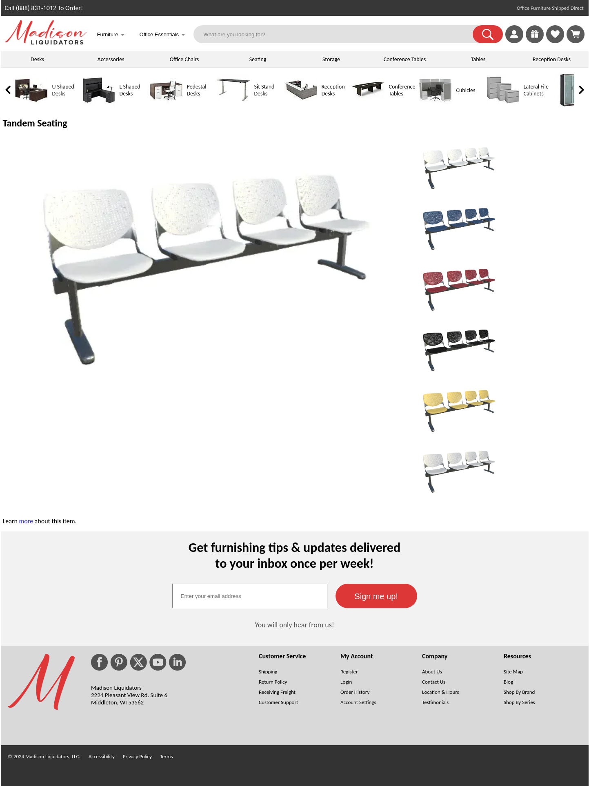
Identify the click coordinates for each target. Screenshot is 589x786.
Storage (331, 59)
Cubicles (466, 90)
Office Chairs (184, 59)
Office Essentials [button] (163, 35)
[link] (576, 34)
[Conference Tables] (368, 104)
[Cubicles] (435, 104)
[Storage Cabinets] (570, 104)
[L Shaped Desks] (98, 104)
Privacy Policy (137, 756)
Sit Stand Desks (264, 90)
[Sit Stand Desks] (233, 104)
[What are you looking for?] (338, 34)
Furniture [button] (111, 35)
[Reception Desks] (300, 104)
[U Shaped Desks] (31, 104)
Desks (37, 59)
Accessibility (102, 756)
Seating (258, 59)
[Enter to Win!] (535, 41)
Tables (478, 59)
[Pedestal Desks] (166, 104)
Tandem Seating (35, 123)
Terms (166, 756)
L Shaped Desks (130, 90)
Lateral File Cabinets (536, 90)
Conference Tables (405, 59)
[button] (488, 34)
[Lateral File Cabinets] (503, 104)
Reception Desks (552, 59)
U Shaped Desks (63, 90)
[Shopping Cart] (576, 34)
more (26, 521)
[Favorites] (555, 41)
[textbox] (249, 596)
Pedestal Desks (197, 90)
